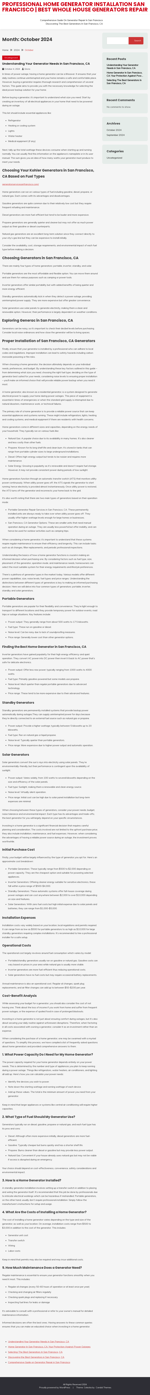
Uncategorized (11, 57)
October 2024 (114, 129)
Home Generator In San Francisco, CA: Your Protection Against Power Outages (49, 1346)
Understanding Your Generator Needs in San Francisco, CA (46, 64)
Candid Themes (103, 1387)
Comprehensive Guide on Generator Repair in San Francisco (71, 20)
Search (137, 40)
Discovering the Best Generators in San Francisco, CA (74, 23)
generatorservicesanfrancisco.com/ (20, 184)
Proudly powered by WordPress (55, 1387)
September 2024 (116, 134)
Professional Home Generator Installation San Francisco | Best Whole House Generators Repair (75, 6)
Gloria (27, 69)
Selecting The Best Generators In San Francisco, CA (35, 1351)
